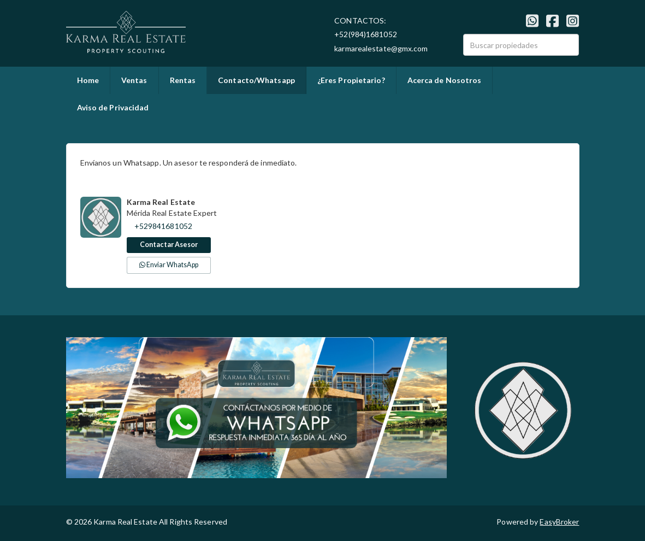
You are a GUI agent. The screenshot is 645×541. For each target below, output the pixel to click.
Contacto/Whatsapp (256, 80)
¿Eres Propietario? (351, 80)
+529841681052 (163, 226)
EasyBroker (559, 521)
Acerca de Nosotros (444, 80)
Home (88, 80)
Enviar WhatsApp (168, 265)
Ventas (134, 80)
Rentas (183, 80)
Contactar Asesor (169, 244)
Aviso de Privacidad (113, 107)
